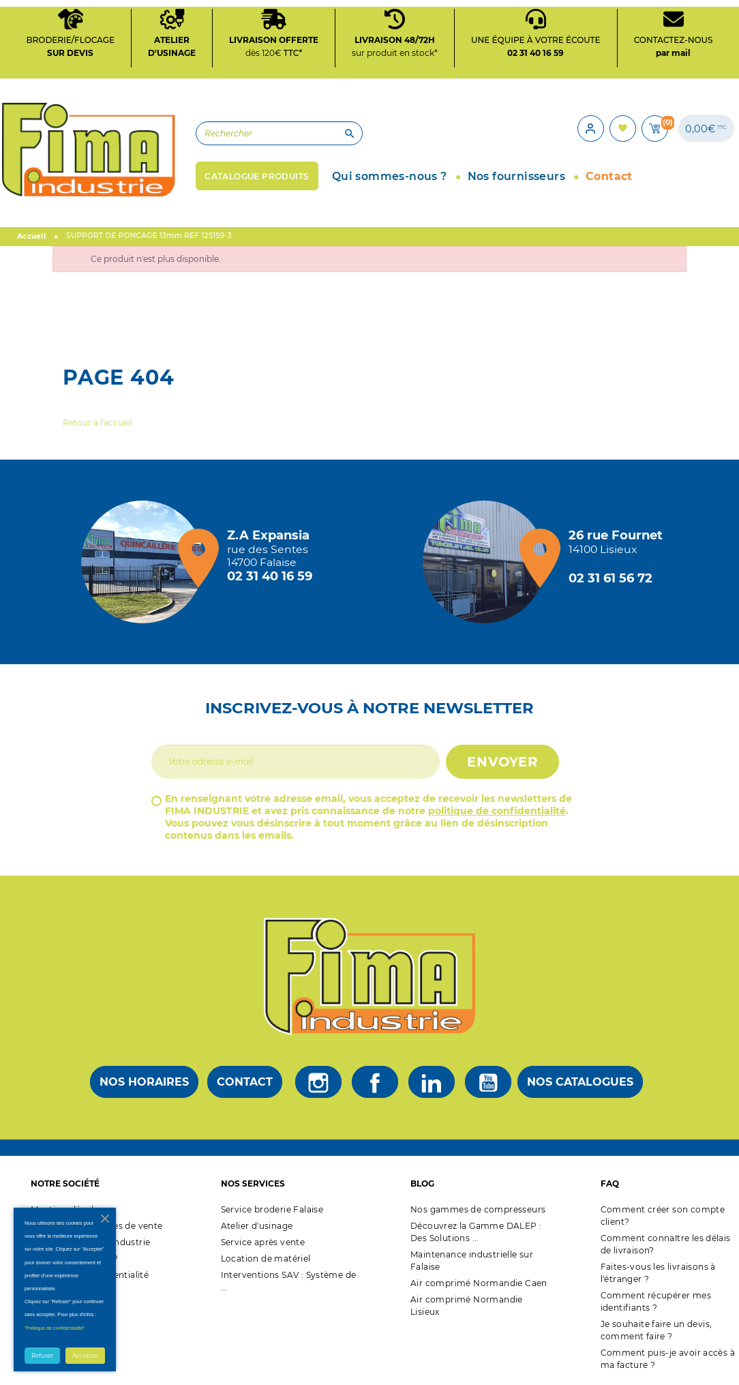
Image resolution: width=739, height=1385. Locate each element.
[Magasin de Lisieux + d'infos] (487, 561)
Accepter (85, 1355)
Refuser (42, 1355)
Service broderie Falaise (272, 1209)
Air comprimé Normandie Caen (478, 1282)
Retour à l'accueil (97, 422)
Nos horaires (144, 1081)
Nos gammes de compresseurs (477, 1209)
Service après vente (263, 1241)
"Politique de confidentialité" (55, 1328)
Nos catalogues (580, 1081)
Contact (245, 1081)
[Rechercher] (273, 133)
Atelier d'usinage (257, 1225)
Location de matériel (266, 1258)
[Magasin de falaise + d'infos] (146, 561)
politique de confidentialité (497, 810)
